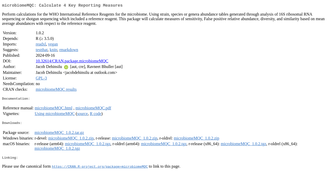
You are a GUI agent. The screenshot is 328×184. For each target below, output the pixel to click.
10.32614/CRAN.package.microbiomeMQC (72, 62)
